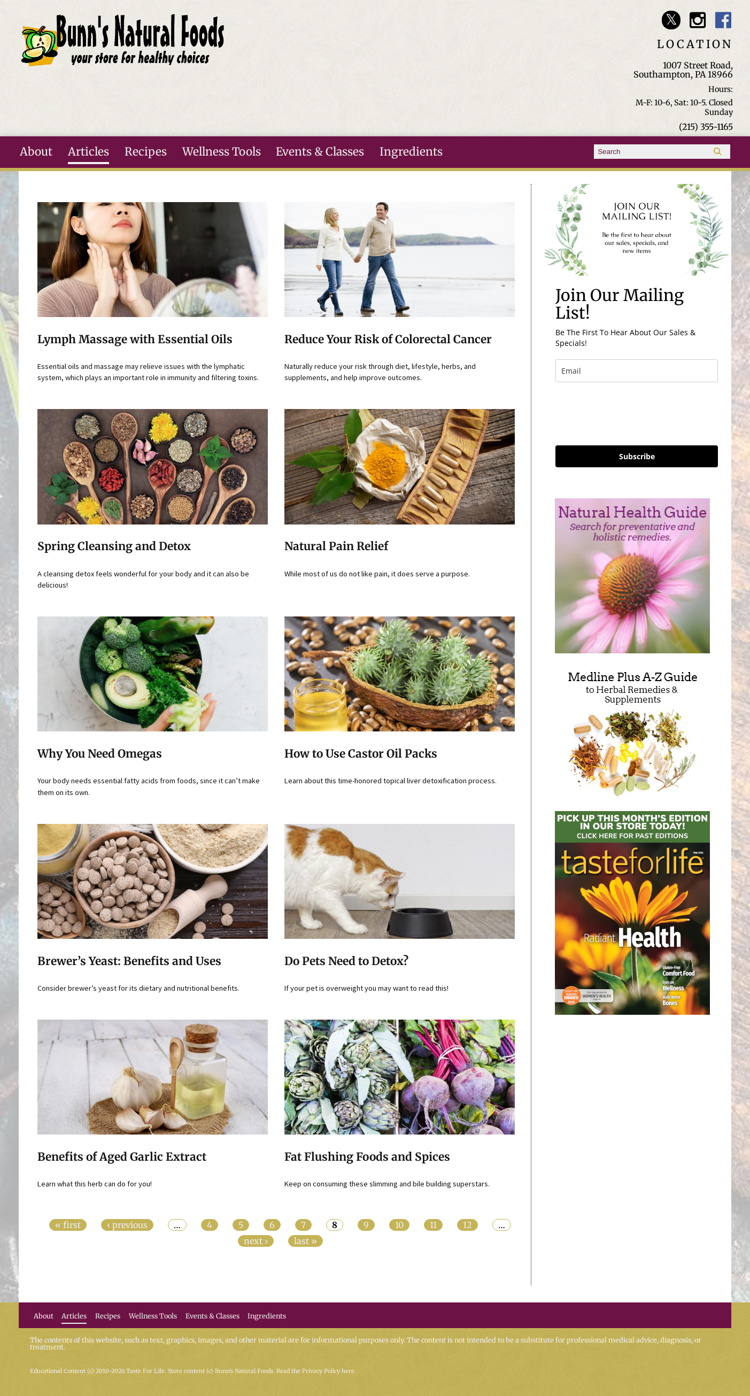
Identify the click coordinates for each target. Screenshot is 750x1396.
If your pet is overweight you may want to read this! (366, 988)
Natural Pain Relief (336, 546)
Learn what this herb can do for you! (94, 1184)
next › (256, 1241)
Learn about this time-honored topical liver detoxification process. (390, 780)
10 (399, 1225)
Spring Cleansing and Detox (114, 546)
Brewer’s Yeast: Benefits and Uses (129, 961)
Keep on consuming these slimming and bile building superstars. (387, 1184)
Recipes (146, 152)
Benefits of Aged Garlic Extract (121, 1157)
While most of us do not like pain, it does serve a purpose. (377, 574)
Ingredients (411, 152)
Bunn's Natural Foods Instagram (697, 20)
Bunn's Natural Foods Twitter (671, 20)
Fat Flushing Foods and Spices (367, 1157)
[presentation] (636, 414)
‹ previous (127, 1225)
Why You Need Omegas (99, 754)
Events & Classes (320, 152)
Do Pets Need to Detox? (346, 961)
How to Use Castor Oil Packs (360, 754)
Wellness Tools (221, 152)
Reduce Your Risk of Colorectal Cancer (388, 339)
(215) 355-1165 (706, 126)
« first (68, 1225)
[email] (636, 370)
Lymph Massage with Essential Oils (135, 339)
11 (433, 1225)
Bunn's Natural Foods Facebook (723, 20)
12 (467, 1225)
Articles (88, 152)
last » (305, 1241)
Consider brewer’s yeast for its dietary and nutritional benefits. (138, 988)
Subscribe (637, 456)
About (36, 152)
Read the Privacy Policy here (315, 1371)
